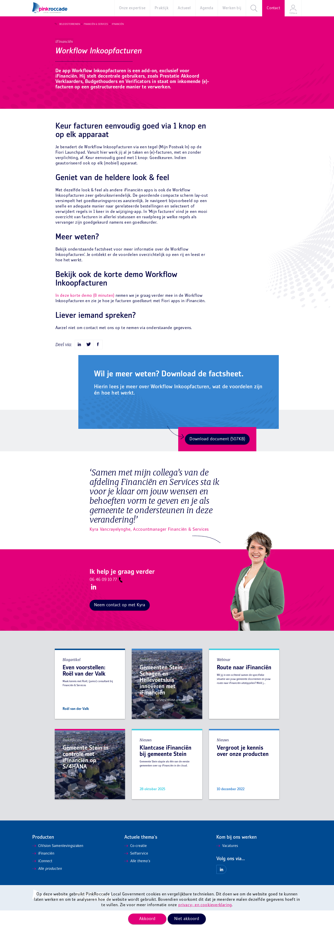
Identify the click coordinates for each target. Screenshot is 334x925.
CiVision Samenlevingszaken (57, 860)
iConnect (42, 876)
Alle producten (47, 883)
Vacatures (227, 860)
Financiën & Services (94, 24)
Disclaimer (233, 911)
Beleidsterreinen (67, 24)
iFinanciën (116, 24)
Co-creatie (135, 860)
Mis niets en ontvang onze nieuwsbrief (278, 911)
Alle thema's (137, 876)
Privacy (247, 911)
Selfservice (136, 868)
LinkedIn (93, 601)
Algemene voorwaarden (209, 911)
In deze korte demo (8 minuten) (84, 310)
